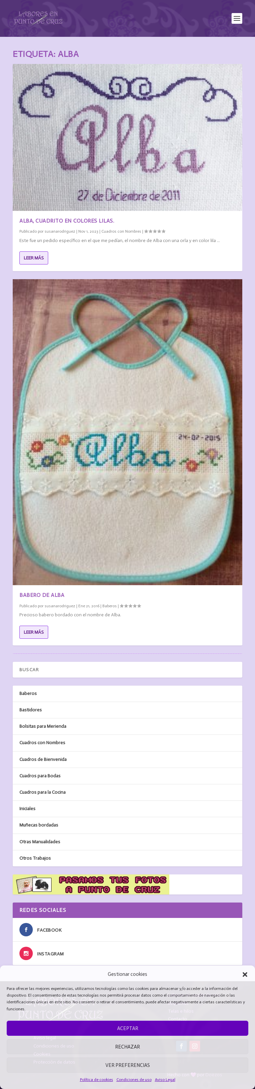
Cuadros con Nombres (121, 231)
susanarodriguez (60, 231)
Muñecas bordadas (38, 825)
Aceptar (127, 1028)
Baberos (109, 606)
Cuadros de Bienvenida (43, 759)
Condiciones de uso (134, 1079)
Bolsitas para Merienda (42, 726)
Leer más (34, 258)
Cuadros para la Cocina (42, 792)
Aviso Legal (165, 1079)
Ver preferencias (127, 1065)
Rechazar (127, 1047)
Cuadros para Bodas (40, 776)
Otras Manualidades (39, 842)
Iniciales (27, 808)
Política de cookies (96, 1079)
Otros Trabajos (35, 858)
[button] (245, 974)
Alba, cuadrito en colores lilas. (66, 221)
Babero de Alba (41, 595)
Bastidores (30, 710)
